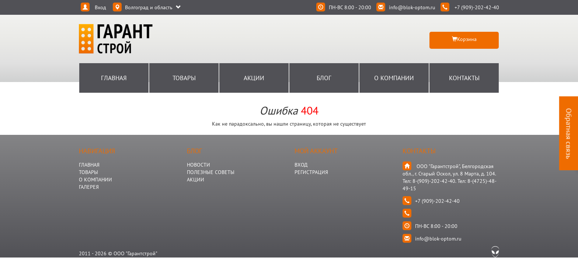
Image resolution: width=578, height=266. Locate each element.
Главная (114, 78)
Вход (301, 164)
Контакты (464, 78)
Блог (324, 78)
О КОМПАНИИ (95, 179)
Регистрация (311, 172)
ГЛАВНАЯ (89, 164)
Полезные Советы (210, 172)
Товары (184, 78)
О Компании (394, 78)
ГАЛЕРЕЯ (89, 187)
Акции (254, 78)
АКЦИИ (195, 179)
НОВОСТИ (198, 164)
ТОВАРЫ (88, 172)
